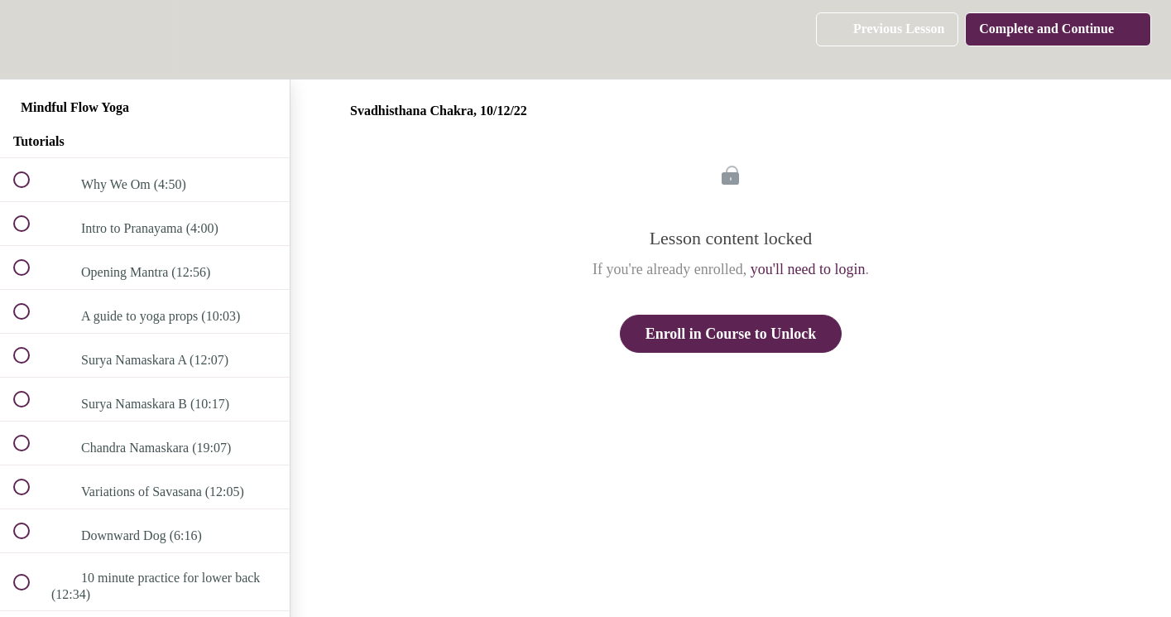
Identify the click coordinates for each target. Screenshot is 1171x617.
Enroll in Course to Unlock (731, 333)
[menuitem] (144, 39)
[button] (30, 39)
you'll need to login (808, 269)
